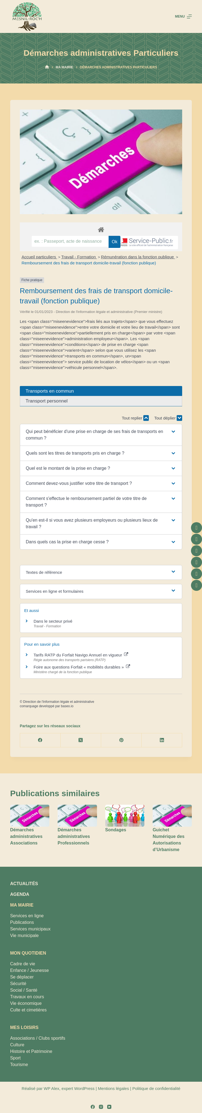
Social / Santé (23, 990)
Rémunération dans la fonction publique (138, 257)
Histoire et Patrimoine (31, 1051)
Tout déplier (168, 418)
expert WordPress (78, 1088)
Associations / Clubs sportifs (37, 1038)
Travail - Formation (79, 257)
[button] (101, 435)
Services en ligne (27, 915)
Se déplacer (22, 977)
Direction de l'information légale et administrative (58, 702)
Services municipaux (30, 929)
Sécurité (18, 983)
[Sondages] (124, 816)
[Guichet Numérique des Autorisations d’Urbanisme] (172, 816)
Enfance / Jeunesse (29, 970)
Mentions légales (113, 1088)
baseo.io (67, 706)
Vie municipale (24, 935)
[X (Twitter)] (81, 740)
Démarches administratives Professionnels (74, 836)
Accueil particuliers (39, 257)
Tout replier (135, 418)
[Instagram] (101, 1107)
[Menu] (183, 16)
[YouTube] (109, 1107)
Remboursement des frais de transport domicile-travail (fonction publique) (88, 263)
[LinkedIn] (162, 740)
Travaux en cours (27, 996)
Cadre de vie (22, 963)
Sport (15, 1058)
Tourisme (19, 1064)
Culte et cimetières (28, 1010)
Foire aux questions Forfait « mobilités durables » (82, 667)
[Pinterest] (121, 740)
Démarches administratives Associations (26, 836)
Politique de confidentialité (156, 1088)
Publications (22, 922)
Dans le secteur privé (53, 621)
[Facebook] (40, 740)
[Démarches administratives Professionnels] (77, 816)
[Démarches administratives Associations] (29, 816)
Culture (17, 1044)
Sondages (115, 829)
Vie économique (26, 1003)
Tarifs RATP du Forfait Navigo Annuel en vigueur (81, 655)
